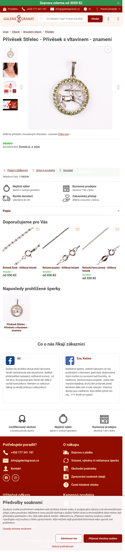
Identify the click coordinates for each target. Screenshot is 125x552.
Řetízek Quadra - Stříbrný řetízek (60, 267)
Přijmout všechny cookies (103, 538)
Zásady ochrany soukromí (17, 528)
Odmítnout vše (69, 538)
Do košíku (86, 158)
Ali (19, 358)
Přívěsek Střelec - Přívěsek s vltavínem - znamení (16, 327)
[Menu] (118, 18)
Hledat (95, 18)
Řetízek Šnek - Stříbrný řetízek (20, 267)
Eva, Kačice (84, 358)
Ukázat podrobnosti (62, 546)
